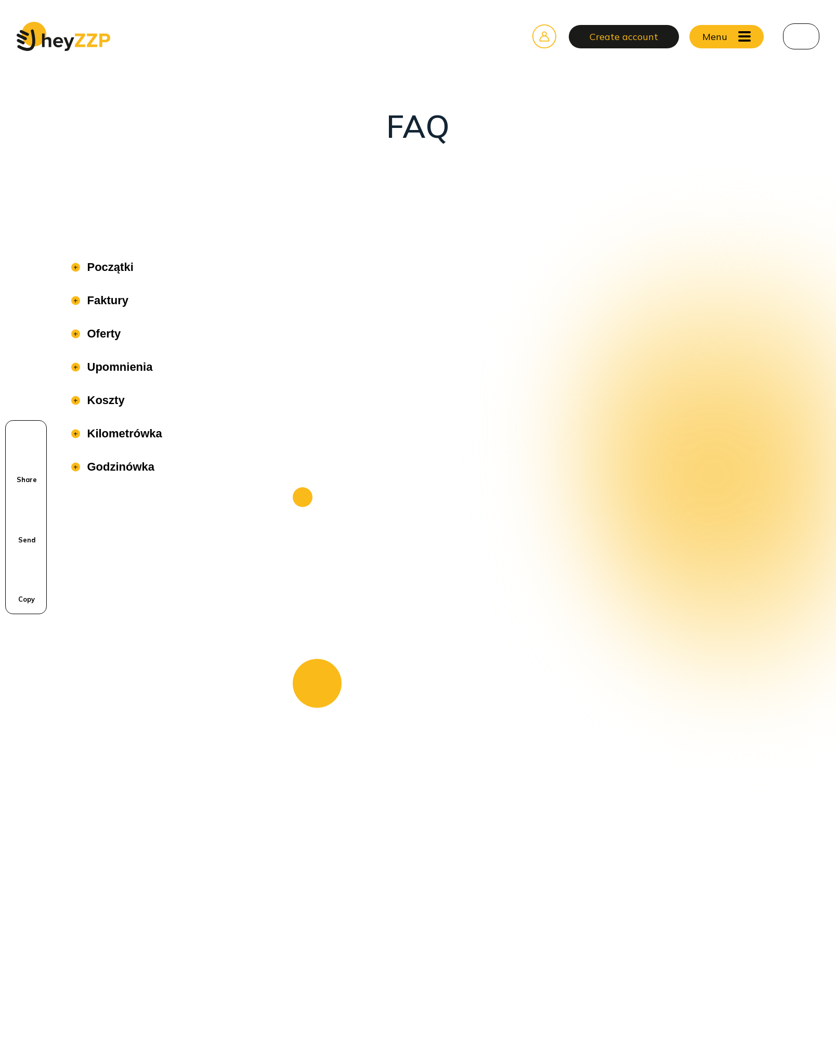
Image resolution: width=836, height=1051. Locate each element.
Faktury (106, 300)
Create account (624, 37)
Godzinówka (119, 466)
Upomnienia (118, 366)
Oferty (102, 333)
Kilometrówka (123, 433)
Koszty (104, 400)
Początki (109, 267)
